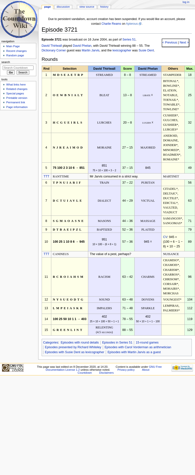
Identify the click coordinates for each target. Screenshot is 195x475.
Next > (184, 42)
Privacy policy (126, 369)
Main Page (13, 46)
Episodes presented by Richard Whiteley (73, 347)
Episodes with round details (80, 342)
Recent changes (16, 50)
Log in (186, 1)
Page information (17, 107)
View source (86, 6)
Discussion (63, 6)
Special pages (15, 93)
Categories (50, 342)
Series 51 (129, 39)
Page (47, 6)
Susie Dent (146, 50)
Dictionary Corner (54, 50)
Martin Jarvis (91, 50)
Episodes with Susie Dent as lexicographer (74, 352)
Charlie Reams (111, 23)
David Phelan (82, 45)
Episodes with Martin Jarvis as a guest (134, 352)
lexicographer (121, 50)
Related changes (16, 88)
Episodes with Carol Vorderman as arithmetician (138, 347)
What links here (16, 84)
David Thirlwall (52, 45)
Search (5, 62)
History (104, 6)
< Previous (169, 42)
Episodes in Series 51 (117, 342)
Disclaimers (106, 372)
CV (165, 237)
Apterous (132, 23)
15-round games (147, 342)
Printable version (16, 97)
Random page (15, 55)
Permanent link (15, 102)
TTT (46, 176)
